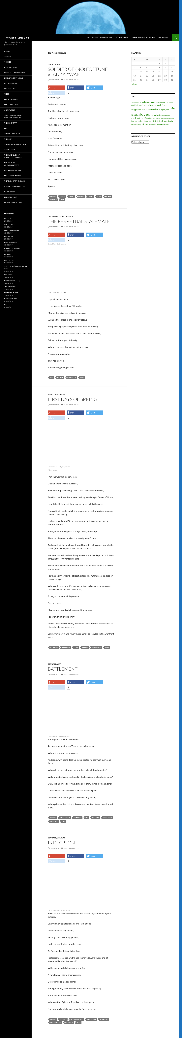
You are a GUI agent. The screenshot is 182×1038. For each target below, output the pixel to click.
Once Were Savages (11, 230)
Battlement (62, 669)
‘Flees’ (6, 94)
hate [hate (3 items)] (143, 110)
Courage (52, 664)
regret (108, 196)
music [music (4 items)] (134, 118)
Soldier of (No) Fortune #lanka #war (78, 71)
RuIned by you (9, 236)
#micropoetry (164, 37)
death (62, 196)
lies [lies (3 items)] (167, 110)
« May (134, 84)
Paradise (7, 254)
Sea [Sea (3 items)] (132, 121)
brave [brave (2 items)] (158, 102)
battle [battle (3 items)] (141, 102)
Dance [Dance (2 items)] (171, 102)
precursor (107, 818)
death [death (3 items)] (133, 105)
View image (53, 467)
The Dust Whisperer (12, 134)
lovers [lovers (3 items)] (150, 115)
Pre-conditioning (11, 105)
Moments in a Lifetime (13, 202)
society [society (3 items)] (140, 121)
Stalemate (71, 378)
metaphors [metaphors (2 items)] (166, 115)
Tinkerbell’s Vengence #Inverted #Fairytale (13, 116)
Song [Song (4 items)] (146, 121)
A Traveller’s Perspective (14, 186)
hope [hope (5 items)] (157, 109)
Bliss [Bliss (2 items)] (154, 102)
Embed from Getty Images (57, 244)
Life (58, 838)
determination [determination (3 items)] (142, 105)
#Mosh (7, 51)
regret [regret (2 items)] (163, 118)
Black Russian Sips (11, 99)
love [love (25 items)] (144, 114)
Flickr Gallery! (122, 37)
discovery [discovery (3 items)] (152, 105)
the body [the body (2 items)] (156, 121)
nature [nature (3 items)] (140, 118)
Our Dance (8, 275)
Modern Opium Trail (12, 176)
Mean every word (10, 242)
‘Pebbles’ (7, 62)
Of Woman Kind (10, 192)
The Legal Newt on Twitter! (143, 37)
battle (53, 196)
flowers (54, 647)
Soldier (53, 200)
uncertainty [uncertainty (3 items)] (168, 121)
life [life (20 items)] (172, 109)
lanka (90, 196)
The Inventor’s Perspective (15, 144)
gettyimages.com (64, 467)
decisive (63, 1019)
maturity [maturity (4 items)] (158, 115)
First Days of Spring (72, 399)
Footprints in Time (11, 293)
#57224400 (53, 910)
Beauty (51, 394)
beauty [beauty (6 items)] (148, 102)
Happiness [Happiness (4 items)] (136, 109)
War (59, 664)
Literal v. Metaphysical (13, 78)
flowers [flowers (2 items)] (164, 105)
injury (81, 196)
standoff (104, 1019)
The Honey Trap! (10, 123)
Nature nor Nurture (12, 170)
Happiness (66, 647)
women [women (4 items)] (160, 124)
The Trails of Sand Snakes (14, 181)
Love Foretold (10, 67)
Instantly (7, 218)
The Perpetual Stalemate (79, 221)
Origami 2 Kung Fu (11, 83)
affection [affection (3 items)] (134, 102)
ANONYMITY (9, 224)
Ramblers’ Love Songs (12, 248)
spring (85, 647)
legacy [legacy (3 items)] (163, 110)
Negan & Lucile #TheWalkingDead (11, 164)
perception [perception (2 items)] (156, 118)
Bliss (6, 128)
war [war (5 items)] (154, 124)
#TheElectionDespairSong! (15, 73)
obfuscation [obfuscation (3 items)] (147, 118)
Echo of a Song (10, 197)
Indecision (61, 843)
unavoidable (55, 1022)
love (99, 196)
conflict (77, 818)
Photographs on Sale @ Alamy (99, 37)
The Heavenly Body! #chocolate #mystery (13, 156)
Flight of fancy (66, 216)
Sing (5, 305)
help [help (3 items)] (153, 110)
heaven (60, 378)
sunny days (96, 647)
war (62, 200)
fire (51, 378)
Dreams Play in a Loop (12, 281)
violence (54, 821)
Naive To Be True (10, 299)
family (71, 196)
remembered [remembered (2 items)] (169, 118)
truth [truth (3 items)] (161, 121)
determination (77, 1019)
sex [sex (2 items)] (136, 121)
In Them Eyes (9, 260)
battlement (65, 818)
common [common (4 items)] (164, 102)
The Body (8, 139)
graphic (95, 818)
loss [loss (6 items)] (133, 114)
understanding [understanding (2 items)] (136, 124)
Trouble (7, 57)
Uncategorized (55, 64)
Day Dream (53, 216)
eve (86, 818)
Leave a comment (71, 80)
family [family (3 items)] (159, 105)
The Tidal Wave (9, 287)
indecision (91, 1019)
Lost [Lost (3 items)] (138, 115)
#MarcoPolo (9, 89)
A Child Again (9, 150)
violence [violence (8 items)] (147, 124)
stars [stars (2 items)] (150, 121)
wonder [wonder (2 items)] (166, 124)
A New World (9, 110)
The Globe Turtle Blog (16, 37)
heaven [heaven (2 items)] (148, 110)
